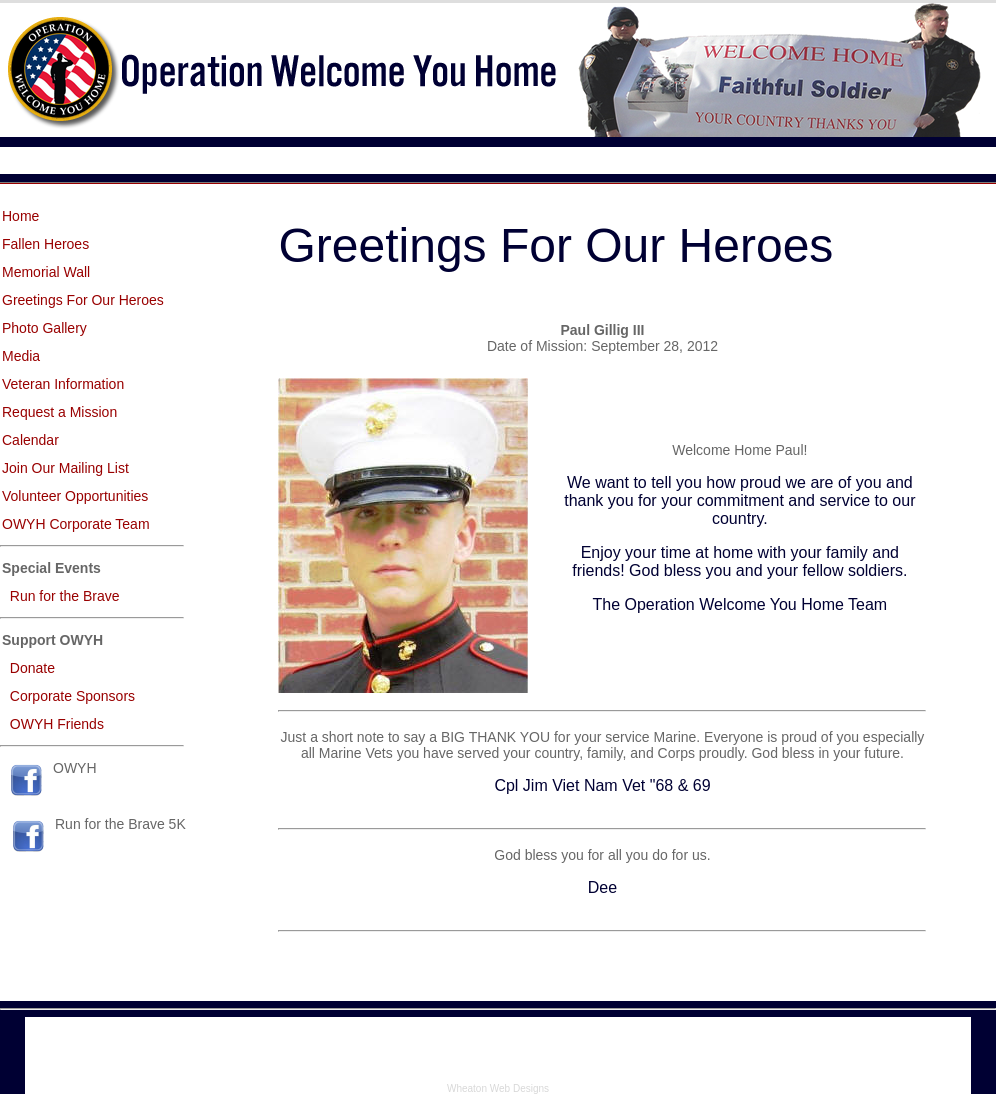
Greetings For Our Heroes (83, 300)
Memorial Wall (46, 272)
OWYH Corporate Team (76, 524)
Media (21, 356)
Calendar (30, 440)
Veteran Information (63, 384)
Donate (32, 668)
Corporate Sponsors (72, 696)
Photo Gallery (44, 328)
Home (20, 216)
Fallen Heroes (45, 244)
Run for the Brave (65, 596)
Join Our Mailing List (65, 468)
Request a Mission (59, 412)
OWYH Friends (57, 724)
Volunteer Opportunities (75, 496)
